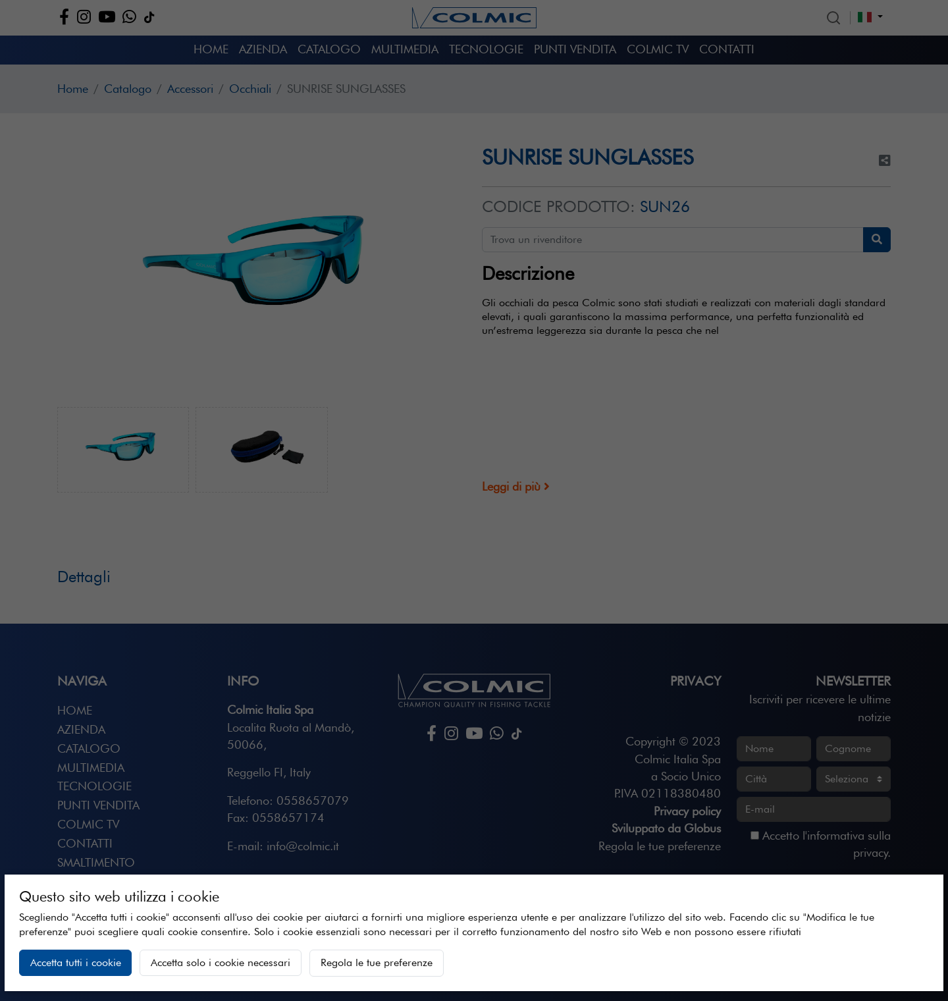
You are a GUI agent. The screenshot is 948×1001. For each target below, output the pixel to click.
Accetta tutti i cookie (75, 962)
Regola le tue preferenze (377, 962)
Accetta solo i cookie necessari (220, 962)
